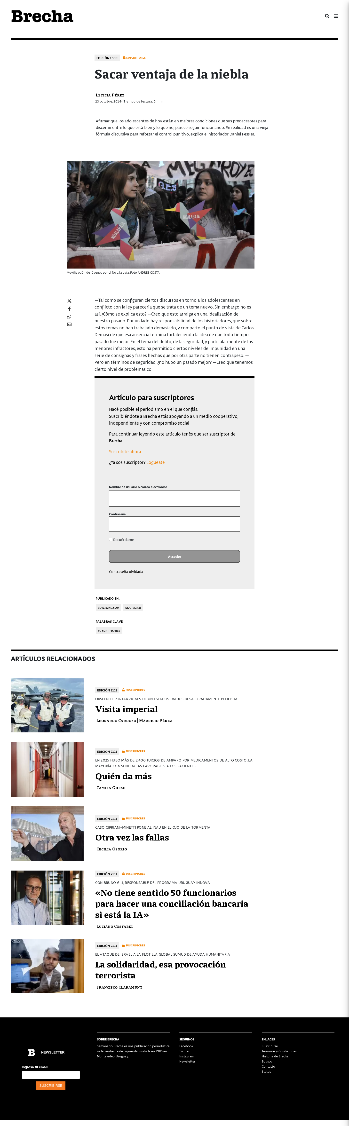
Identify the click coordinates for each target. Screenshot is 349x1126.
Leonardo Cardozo (116, 720)
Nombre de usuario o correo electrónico (138, 486)
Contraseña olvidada (126, 571)
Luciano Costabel (114, 925)
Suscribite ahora (125, 451)
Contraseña (117, 514)
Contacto (268, 1066)
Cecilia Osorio (111, 848)
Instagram (186, 1056)
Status (266, 1071)
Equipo (267, 1061)
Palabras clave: (110, 621)
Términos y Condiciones (279, 1051)
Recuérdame (121, 539)
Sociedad (133, 607)
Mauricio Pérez (155, 720)
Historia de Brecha (275, 1056)
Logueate (155, 462)
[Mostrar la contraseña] (233, 524)
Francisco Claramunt (119, 986)
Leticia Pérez (110, 94)
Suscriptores (109, 630)
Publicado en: (107, 598)
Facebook (186, 1046)
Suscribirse (270, 1046)
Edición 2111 (107, 690)
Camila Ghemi (111, 787)
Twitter (184, 1051)
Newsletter (187, 1061)
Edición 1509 (107, 58)
